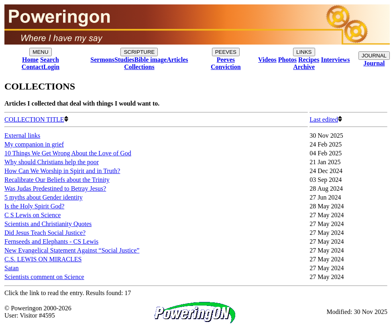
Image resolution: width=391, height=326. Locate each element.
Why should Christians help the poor (51, 162)
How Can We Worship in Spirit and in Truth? (62, 170)
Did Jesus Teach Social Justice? (45, 232)
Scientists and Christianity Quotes (48, 223)
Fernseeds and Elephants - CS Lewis (51, 241)
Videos (267, 59)
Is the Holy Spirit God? (34, 206)
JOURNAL (374, 56)
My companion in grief (34, 144)
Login (51, 66)
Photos (287, 59)
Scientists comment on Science (44, 276)
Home (30, 59)
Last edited (326, 119)
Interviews (335, 59)
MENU (40, 52)
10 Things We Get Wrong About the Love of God (67, 153)
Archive (304, 66)
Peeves (226, 59)
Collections (139, 66)
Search (49, 59)
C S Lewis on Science (32, 215)
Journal (374, 63)
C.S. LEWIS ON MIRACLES (42, 259)
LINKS (304, 52)
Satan (11, 268)
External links (22, 135)
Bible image (150, 59)
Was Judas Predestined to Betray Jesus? (55, 188)
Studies (124, 59)
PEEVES (225, 52)
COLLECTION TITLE (36, 119)
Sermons (102, 59)
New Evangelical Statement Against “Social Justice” (71, 250)
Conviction (226, 66)
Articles (177, 59)
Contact (32, 66)
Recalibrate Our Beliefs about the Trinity (57, 179)
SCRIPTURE (139, 52)
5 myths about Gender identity (43, 197)
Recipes (308, 59)
